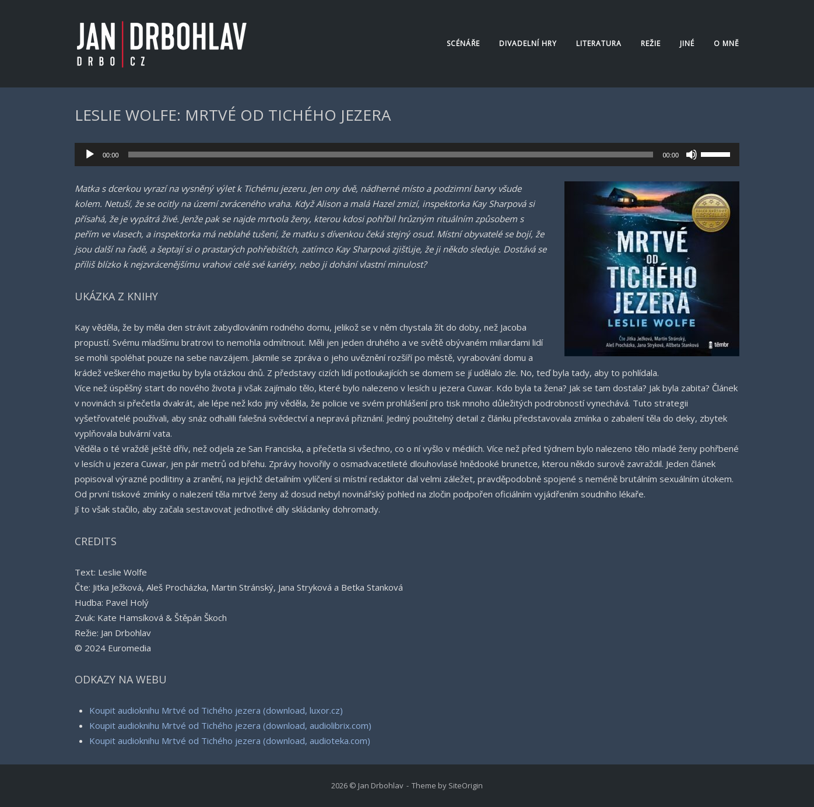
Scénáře (463, 43)
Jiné (687, 43)
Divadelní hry (528, 43)
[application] (407, 154)
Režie (651, 43)
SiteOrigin (465, 785)
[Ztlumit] (691, 154)
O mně (726, 43)
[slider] (391, 154)
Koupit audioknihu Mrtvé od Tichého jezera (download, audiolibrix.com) (230, 725)
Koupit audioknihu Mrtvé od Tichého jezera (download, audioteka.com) (229, 740)
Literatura (599, 43)
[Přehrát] (90, 154)
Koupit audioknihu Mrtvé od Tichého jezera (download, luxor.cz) (216, 710)
